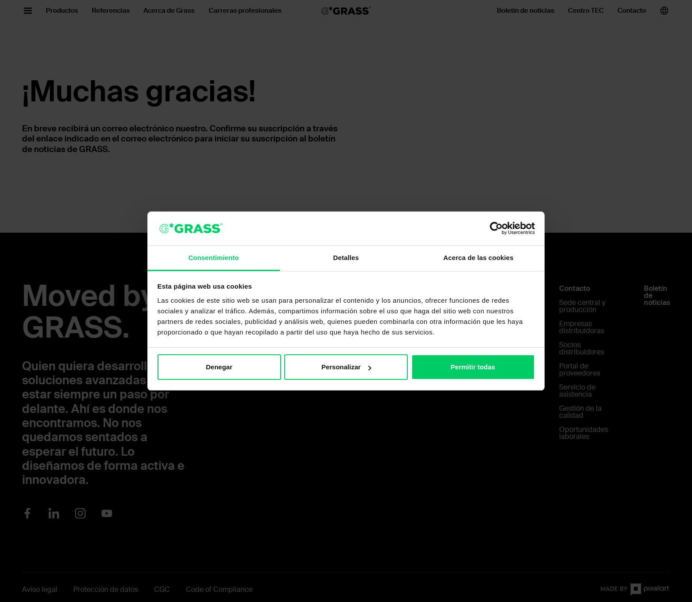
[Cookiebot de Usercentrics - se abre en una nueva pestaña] (496, 228)
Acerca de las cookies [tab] (479, 257)
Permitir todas (473, 367)
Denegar (219, 367)
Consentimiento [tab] (213, 257)
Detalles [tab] (346, 257)
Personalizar (346, 367)
